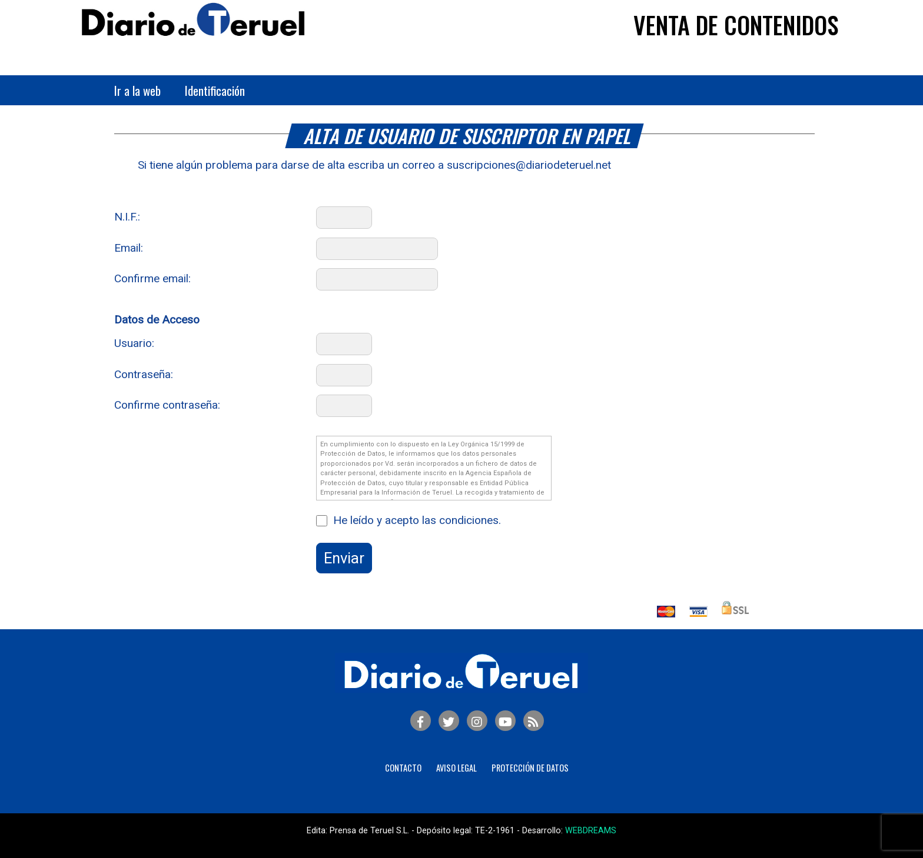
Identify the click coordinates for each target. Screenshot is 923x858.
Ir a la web (137, 90)
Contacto (403, 768)
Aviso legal (456, 768)
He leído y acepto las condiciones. (417, 520)
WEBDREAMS (590, 831)
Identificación (215, 90)
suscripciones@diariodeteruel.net (529, 165)
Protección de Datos (530, 768)
